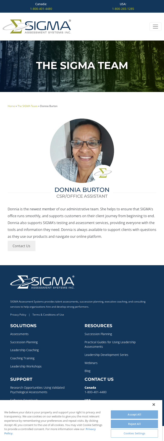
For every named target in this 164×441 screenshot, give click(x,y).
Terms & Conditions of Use (48, 314)
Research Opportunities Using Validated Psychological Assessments (37, 389)
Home (11, 106)
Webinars (91, 363)
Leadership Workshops (26, 366)
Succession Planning (24, 342)
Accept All (134, 414)
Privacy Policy (18, 314)
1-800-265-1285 (123, 9)
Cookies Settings (134, 433)
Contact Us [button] (21, 246)
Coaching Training (22, 358)
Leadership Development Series (106, 355)
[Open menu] (155, 26)
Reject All (134, 424)
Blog (87, 371)
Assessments (19, 334)
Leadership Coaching (24, 350)
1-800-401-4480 (41, 9)
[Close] (153, 404)
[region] (81, 420)
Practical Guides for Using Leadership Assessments (110, 344)
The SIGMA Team (28, 106)
